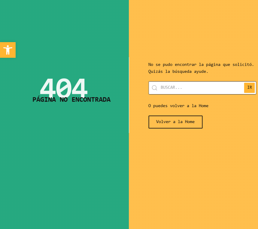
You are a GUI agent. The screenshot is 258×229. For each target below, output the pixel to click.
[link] (8, 50)
